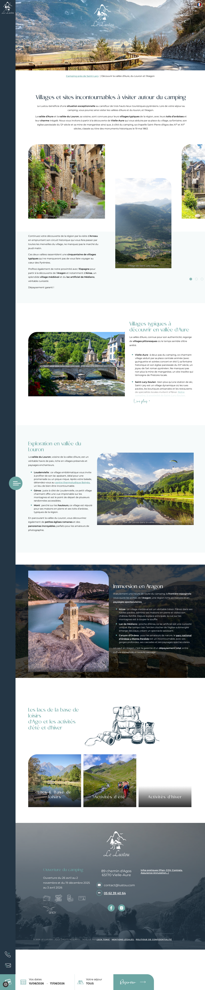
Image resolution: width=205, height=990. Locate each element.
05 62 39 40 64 (115, 893)
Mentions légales (123, 939)
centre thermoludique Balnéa (72, 482)
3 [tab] (202, 279)
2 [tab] (196, 279)
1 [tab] (191, 279)
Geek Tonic (103, 939)
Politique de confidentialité (154, 939)
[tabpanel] (143, 206)
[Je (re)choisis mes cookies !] (5, 984)
